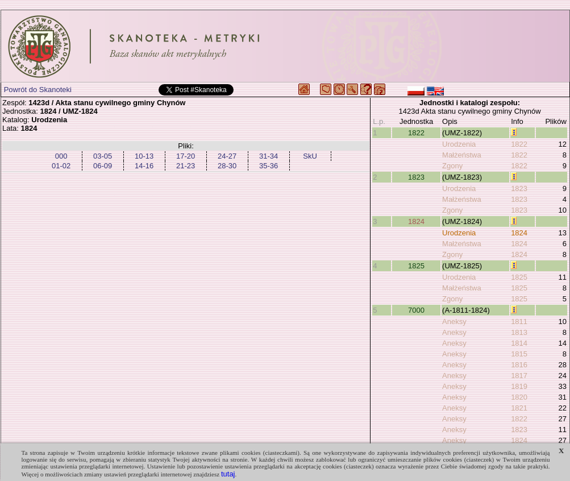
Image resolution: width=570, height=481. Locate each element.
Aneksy (454, 321)
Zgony (452, 165)
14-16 (144, 165)
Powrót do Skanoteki (38, 89)
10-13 (144, 156)
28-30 (227, 165)
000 (61, 156)
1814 (519, 343)
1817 (519, 375)
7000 (416, 310)
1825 (416, 266)
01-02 (61, 165)
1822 (416, 132)
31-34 (268, 156)
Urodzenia (459, 144)
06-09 (102, 165)
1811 (519, 321)
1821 (519, 408)
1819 (519, 386)
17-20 (185, 156)
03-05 (102, 156)
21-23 (185, 165)
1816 (519, 364)
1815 (519, 354)
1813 (519, 332)
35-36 (268, 165)
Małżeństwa (461, 155)
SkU (310, 156)
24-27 (227, 156)
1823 (416, 177)
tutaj (228, 474)
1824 (416, 221)
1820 (519, 397)
